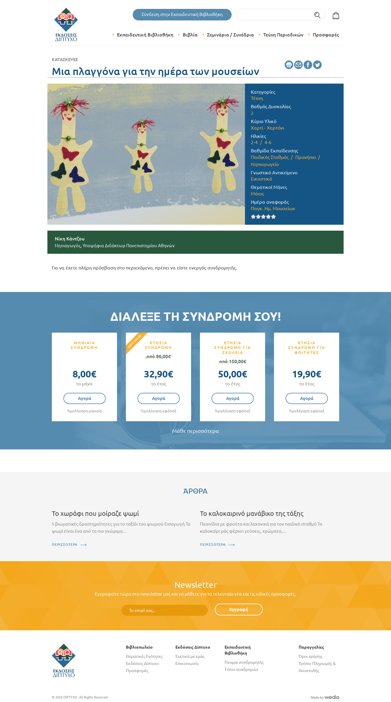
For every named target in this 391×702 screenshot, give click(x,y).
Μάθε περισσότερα (195, 431)
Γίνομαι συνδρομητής (244, 662)
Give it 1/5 (253, 216)
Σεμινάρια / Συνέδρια (230, 34)
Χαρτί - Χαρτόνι (267, 127)
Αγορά (84, 398)
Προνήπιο (305, 157)
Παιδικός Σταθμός (270, 157)
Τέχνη (257, 98)
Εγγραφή (238, 609)
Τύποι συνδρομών (241, 669)
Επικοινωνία (186, 663)
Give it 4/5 (268, 216)
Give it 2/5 (258, 216)
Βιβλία (190, 34)
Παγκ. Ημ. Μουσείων (273, 208)
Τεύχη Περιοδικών (283, 34)
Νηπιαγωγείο (265, 164)
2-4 (254, 142)
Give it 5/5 (273, 216)
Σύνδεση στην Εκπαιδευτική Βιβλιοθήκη (182, 14)
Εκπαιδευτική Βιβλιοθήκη (145, 34)
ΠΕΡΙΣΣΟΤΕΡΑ (65, 544)
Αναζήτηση (318, 14)
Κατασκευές (65, 59)
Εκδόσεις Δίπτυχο (142, 663)
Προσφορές (326, 34)
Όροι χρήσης (310, 656)
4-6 (268, 142)
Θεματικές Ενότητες (144, 656)
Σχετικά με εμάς (189, 656)
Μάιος (257, 193)
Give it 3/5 (263, 216)
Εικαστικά (261, 178)
